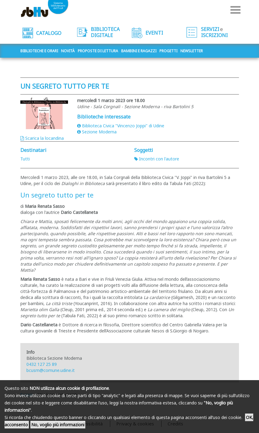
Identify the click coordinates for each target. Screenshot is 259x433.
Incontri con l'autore (156, 159)
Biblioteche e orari (39, 50)
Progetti (168, 50)
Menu (235, 10)
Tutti (25, 159)
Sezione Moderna (97, 132)
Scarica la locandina (42, 138)
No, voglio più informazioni (57, 425)
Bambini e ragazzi (138, 50)
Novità (68, 50)
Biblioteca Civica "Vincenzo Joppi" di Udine (120, 126)
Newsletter (191, 50)
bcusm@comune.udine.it (50, 370)
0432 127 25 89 (41, 364)
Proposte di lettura (98, 50)
